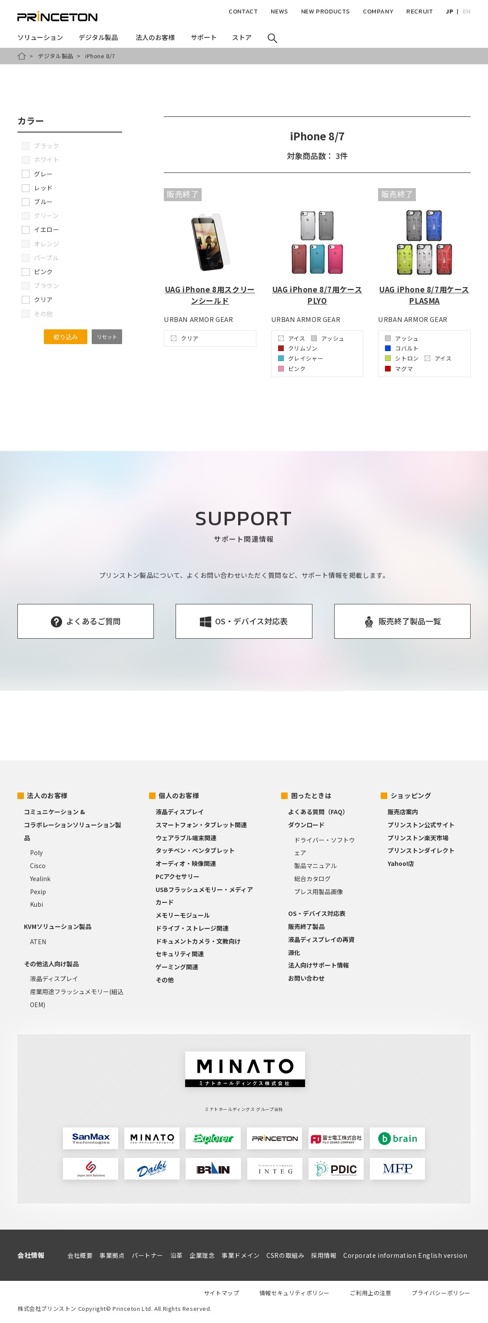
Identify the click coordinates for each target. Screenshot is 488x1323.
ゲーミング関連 (177, 966)
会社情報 (30, 1255)
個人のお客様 (179, 795)
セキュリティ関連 (180, 953)
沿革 (176, 1255)
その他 (165, 979)
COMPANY (378, 11)
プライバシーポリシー (441, 1293)
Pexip (38, 891)
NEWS (279, 11)
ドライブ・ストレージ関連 (192, 928)
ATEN (38, 941)
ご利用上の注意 (370, 1293)
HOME (21, 56)
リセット (106, 336)
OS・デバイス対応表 (316, 913)
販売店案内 (403, 811)
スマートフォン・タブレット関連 (201, 824)
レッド (37, 187)
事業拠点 (112, 1255)
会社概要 (80, 1255)
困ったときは (311, 795)
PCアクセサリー (177, 876)
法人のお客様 (47, 795)
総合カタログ (312, 878)
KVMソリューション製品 (57, 926)
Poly (36, 852)
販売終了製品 (306, 926)
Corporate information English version (405, 1255)
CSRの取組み (285, 1255)
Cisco (38, 865)
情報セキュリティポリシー (294, 1293)
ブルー (37, 201)
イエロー (40, 229)
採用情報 (323, 1255)
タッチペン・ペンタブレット (195, 850)
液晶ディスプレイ (54, 978)
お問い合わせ (306, 978)
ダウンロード (306, 824)
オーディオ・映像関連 (186, 863)
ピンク (37, 271)
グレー (37, 173)
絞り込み (65, 336)
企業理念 (202, 1255)
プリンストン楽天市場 (418, 837)
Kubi (36, 904)
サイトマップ (221, 1293)
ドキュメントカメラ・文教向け (198, 941)
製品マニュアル (315, 865)
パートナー (147, 1255)
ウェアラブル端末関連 (186, 837)
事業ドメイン (241, 1255)
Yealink (40, 878)
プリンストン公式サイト (421, 824)
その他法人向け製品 (51, 963)
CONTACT (243, 11)
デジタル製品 (55, 56)
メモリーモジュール (183, 915)
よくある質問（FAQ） (318, 811)
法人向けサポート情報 (318, 965)
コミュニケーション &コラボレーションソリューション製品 (72, 824)
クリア (37, 299)
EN (467, 11)
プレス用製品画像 (318, 891)
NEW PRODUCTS (325, 11)
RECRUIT (419, 11)
